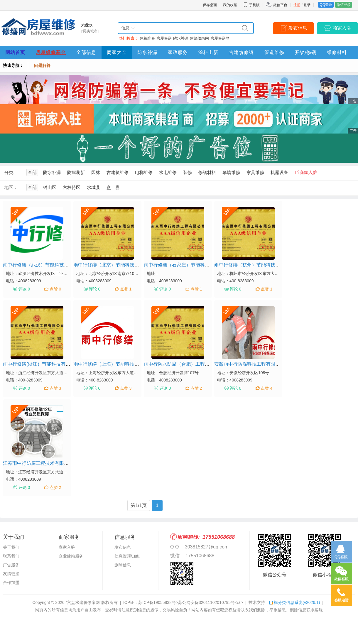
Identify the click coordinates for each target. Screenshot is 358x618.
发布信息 (297, 28)
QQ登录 (326, 5)
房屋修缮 (164, 38)
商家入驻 (341, 28)
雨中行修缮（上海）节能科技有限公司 (113, 364)
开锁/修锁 (305, 52)
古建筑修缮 (241, 52)
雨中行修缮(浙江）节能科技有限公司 (41, 364)
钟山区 (49, 187)
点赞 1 (126, 289)
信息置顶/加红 (127, 556)
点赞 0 (55, 289)
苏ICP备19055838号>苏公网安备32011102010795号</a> (190, 602)
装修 (187, 172)
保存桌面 (210, 5)
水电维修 (168, 172)
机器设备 (279, 172)
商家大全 (117, 52)
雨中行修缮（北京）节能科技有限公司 (113, 264)
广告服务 (11, 565)
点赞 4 (267, 388)
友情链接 (11, 573)
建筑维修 (147, 38)
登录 (306, 5)
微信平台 (280, 5)
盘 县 (113, 187)
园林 (95, 172)
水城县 (93, 187)
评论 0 (24, 289)
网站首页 (15, 52)
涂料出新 (208, 52)
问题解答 (42, 65)
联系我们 (11, 556)
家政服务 (178, 52)
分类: (9, 172)
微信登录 (344, 5)
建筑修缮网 (199, 38)
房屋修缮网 (219, 38)
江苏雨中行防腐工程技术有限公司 (38, 463)
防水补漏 (180, 38)
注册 (296, 5)
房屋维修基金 (51, 52)
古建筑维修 (118, 172)
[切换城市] (90, 31)
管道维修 (274, 52)
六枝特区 (71, 187)
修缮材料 (207, 172)
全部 (32, 172)
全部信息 (86, 52)
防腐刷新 (76, 172)
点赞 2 (196, 388)
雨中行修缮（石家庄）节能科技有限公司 (186, 264)
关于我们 (11, 547)
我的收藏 (230, 5)
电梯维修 (144, 172)
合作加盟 (11, 582)
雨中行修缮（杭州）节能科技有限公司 (254, 264)
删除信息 (122, 565)
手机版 (251, 5)
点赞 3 (55, 388)
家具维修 (255, 172)
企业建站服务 (71, 556)
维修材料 (337, 52)
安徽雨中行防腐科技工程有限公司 (249, 364)
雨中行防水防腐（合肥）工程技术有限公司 (188, 364)
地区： (11, 187)
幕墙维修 (231, 172)
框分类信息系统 (294, 602)
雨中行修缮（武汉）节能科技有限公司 (43, 264)
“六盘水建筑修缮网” (83, 602)
